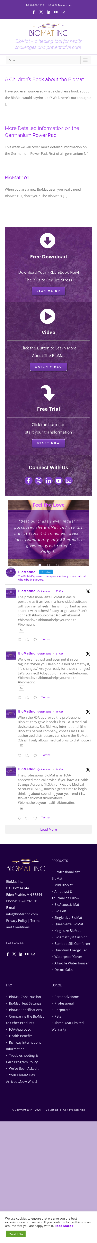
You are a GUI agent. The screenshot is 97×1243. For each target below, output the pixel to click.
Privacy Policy (16, 920)
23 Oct (59, 591)
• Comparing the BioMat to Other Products (25, 1019)
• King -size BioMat (66, 930)
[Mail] (33, 954)
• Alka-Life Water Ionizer (70, 963)
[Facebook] (7, 954)
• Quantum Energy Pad (69, 950)
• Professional (63, 1003)
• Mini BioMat (62, 885)
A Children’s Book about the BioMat (44, 79)
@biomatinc (44, 591)
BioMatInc (26, 591)
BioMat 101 (17, 177)
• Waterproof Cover (67, 956)
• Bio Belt (59, 911)
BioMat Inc (52, 1109)
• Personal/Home (65, 997)
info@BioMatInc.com (22, 914)
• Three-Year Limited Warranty (68, 1026)
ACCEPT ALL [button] (16, 1233)
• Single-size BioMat (67, 917)
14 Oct (59, 769)
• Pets (56, 1016)
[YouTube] (26, 954)
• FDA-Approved (18, 1029)
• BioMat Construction (23, 997)
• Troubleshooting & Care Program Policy (22, 1058)
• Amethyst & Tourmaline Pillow (65, 894)
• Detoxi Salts (62, 969)
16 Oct (59, 711)
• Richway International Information (24, 1045)
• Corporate (61, 1010)
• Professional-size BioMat (66, 875)
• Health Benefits (19, 1036)
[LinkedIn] (20, 954)
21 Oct (59, 653)
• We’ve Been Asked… (22, 1068)
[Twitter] (14, 954)
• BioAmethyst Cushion (70, 937)
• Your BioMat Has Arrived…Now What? (21, 1078)
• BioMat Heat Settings (23, 1003)
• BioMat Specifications (24, 1010)
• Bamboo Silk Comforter (71, 943)
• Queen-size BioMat (67, 924)
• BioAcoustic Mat (65, 904)
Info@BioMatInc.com (59, 5)
